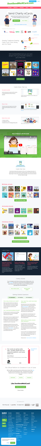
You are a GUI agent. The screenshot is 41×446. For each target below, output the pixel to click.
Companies (29, 377)
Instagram (25, 432)
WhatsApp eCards (11, 417)
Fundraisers (26, 423)
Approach (33, 417)
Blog (32, 423)
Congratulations (11, 427)
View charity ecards (15, 288)
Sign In (38, 1)
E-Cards (9, 7)
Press (32, 425)
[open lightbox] (20, 145)
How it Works (24, 20)
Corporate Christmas (12, 433)
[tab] (12, 298)
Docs (27, 7)
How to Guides (33, 427)
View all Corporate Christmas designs (20, 241)
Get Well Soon (10, 430)
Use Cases (25, 425)
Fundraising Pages (19, 426)
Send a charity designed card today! (20, 24)
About (31, 7)
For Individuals (18, 414)
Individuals (13, 377)
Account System (19, 419)
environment (11, 327)
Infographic (26, 419)
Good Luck (10, 428)
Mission (32, 419)
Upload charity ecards (27, 289)
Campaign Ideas (19, 431)
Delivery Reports (25, 306)
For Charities (18, 416)
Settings (8, 442)
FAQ (24, 416)
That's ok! (12, 442)
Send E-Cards (16, 20)
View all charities (36, 34)
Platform (15, 7)
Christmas (10, 431)
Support (32, 431)
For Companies (18, 417)
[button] (9, 8)
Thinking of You (11, 425)
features (22, 110)
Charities (22, 7)
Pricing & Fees (26, 417)
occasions (11, 282)
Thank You (10, 421)
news (33, 370)
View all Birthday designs (20, 200)
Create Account (33, 1)
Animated (10, 419)
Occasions (10, 414)
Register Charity (19, 436)
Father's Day (10, 422)
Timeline (32, 416)
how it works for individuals (31, 337)
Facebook (25, 429)
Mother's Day (10, 424)
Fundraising (18, 440)
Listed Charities (18, 435)
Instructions (18, 429)
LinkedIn (25, 434)
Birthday (9, 416)
